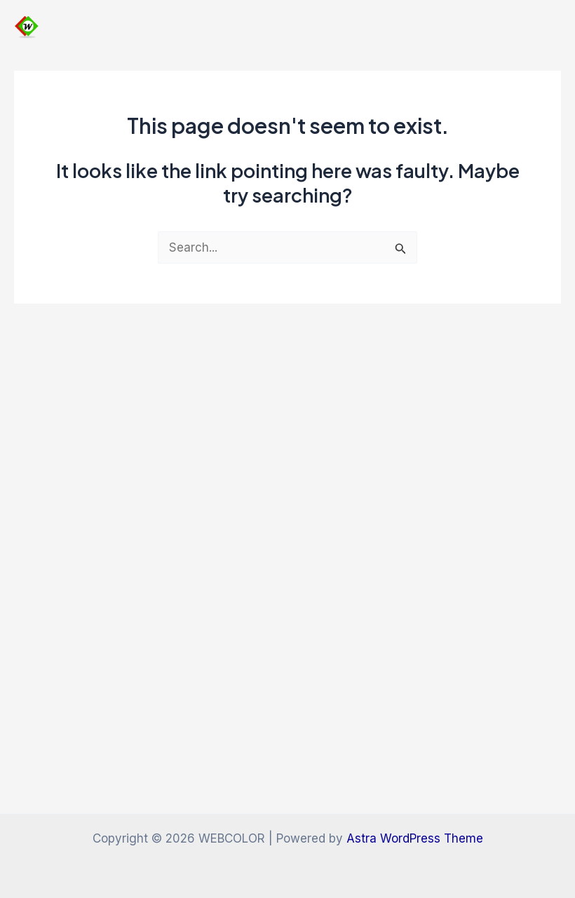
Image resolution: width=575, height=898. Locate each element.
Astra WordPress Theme (414, 838)
